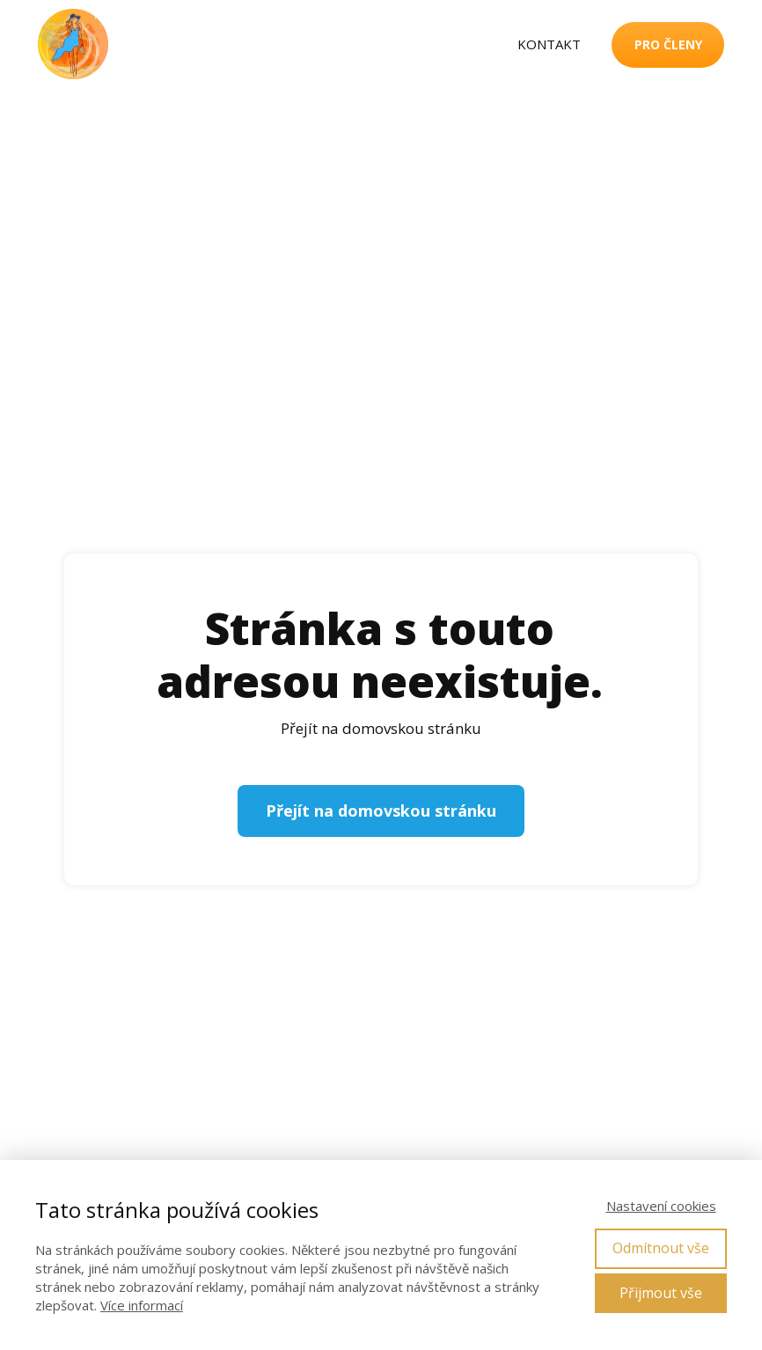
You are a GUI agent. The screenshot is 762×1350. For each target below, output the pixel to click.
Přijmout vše (660, 1292)
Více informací (141, 1305)
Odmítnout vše (660, 1248)
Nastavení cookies (661, 1205)
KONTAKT (549, 44)
